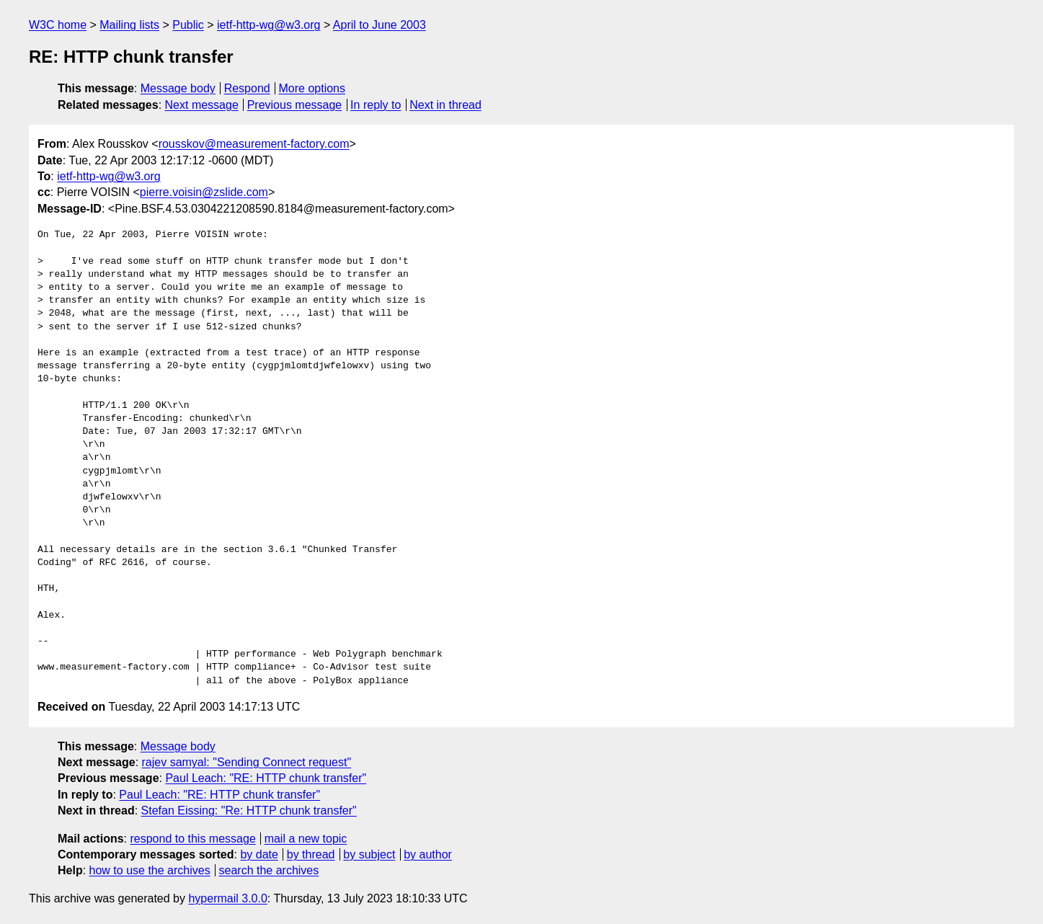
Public (188, 25)
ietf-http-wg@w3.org (268, 25)
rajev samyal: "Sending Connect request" (247, 762)
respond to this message (192, 838)
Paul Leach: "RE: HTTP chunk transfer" (265, 778)
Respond (247, 88)
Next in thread (445, 105)
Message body (178, 88)
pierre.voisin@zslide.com (204, 192)
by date (259, 854)
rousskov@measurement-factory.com (254, 144)
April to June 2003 (379, 25)
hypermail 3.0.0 (227, 898)
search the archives (269, 870)
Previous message (294, 105)
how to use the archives (149, 870)
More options (312, 88)
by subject (369, 854)
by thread (311, 854)
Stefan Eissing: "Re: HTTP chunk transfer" (249, 810)
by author (428, 854)
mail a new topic (306, 838)
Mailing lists (129, 25)
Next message (202, 105)
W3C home (57, 25)
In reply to (375, 105)
